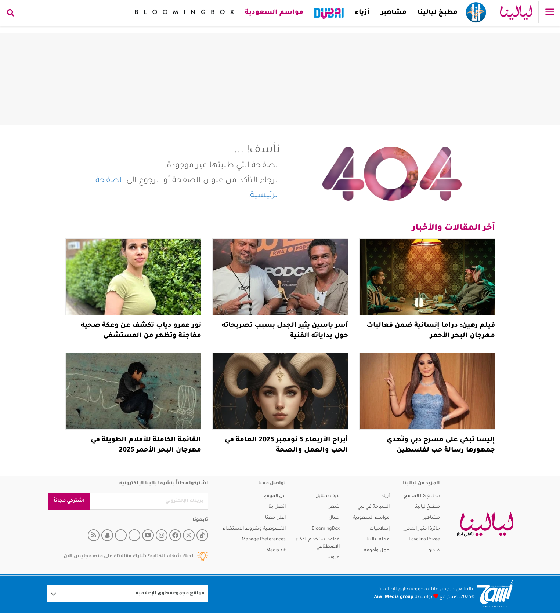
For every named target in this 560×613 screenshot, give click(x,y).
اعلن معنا (275, 518)
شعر (334, 507)
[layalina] (484, 524)
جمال (334, 518)
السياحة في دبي (373, 507)
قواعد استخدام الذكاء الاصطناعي (318, 543)
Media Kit (276, 550)
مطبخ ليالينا (438, 13)
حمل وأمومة (377, 550)
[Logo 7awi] (495, 593)
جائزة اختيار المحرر (422, 529)
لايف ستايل (327, 496)
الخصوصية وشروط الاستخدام (254, 529)
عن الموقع (274, 496)
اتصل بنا (277, 507)
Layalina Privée (424, 539)
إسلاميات (379, 529)
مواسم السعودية (274, 13)
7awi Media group (393, 597)
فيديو (434, 550)
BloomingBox (326, 529)
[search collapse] (10, 13)
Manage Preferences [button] (264, 539)
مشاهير (394, 13)
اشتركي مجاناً (69, 501)
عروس (332, 557)
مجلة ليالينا (378, 539)
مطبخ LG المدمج (422, 496)
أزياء (362, 13)
